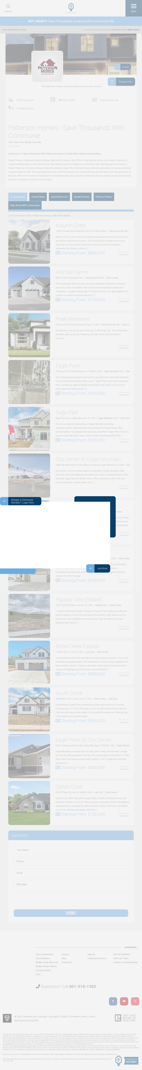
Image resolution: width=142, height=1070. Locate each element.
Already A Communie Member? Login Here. (17, 501)
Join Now (96, 568)
